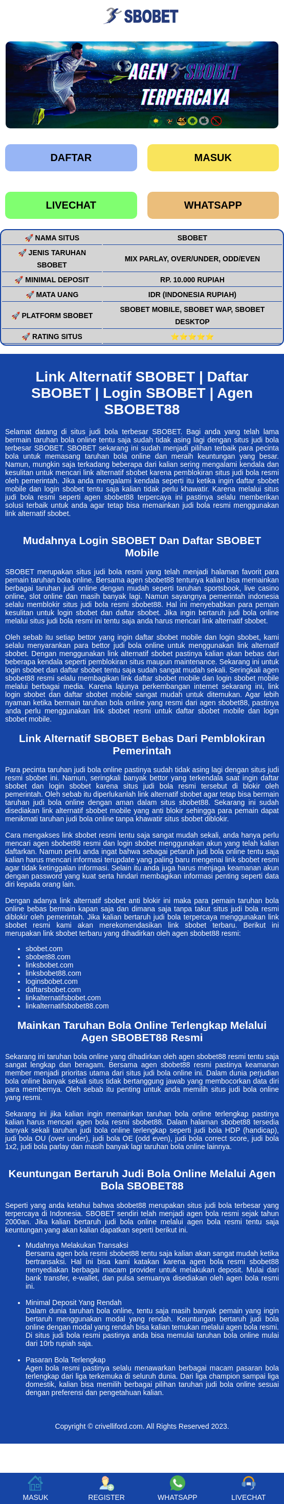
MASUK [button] (35, 1488)
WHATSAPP (213, 205)
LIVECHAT (71, 205)
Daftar (71, 157)
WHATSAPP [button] (178, 1488)
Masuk (213, 157)
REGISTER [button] (106, 1488)
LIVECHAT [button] (248, 1488)
